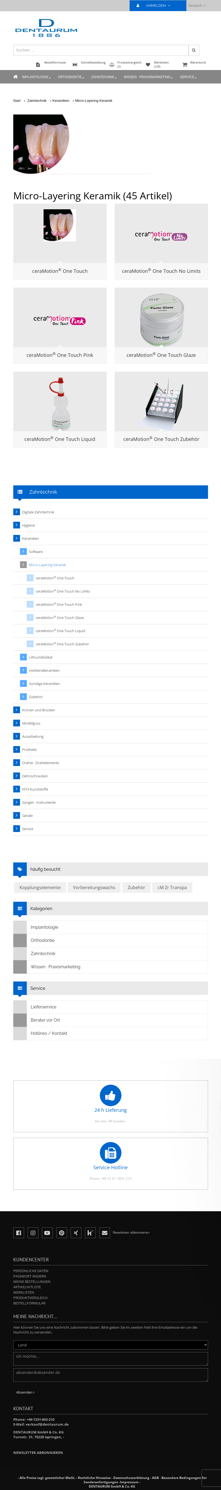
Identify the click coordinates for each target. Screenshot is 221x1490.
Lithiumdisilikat (40, 657)
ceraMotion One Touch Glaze (161, 355)
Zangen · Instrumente (39, 802)
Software (36, 551)
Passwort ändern (29, 1276)
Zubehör (36, 696)
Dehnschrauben (35, 776)
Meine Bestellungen (32, 1281)
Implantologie (36, 77)
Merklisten (23, 1292)
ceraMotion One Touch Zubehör (161, 439)
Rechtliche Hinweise (94, 1477)
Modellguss (31, 723)
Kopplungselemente (40, 887)
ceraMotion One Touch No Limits (161, 271)
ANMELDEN (156, 6)
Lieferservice (35, 1007)
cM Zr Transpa (172, 887)
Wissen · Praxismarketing (148, 77)
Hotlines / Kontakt (40, 1033)
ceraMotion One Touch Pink (60, 355)
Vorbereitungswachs (94, 887)
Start (17, 101)
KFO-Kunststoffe (35, 789)
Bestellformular (29, 1303)
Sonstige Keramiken (44, 683)
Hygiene (28, 525)
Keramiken (60, 101)
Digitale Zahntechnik (38, 512)
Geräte (27, 815)
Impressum (129, 1482)
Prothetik (29, 749)
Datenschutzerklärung (131, 1477)
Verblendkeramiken (44, 670)
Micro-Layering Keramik (93, 101)
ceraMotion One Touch (60, 271)
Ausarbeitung (33, 736)
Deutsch (197, 6)
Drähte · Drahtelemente (40, 762)
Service (188, 77)
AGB (155, 1477)
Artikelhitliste (27, 1286)
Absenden (25, 1392)
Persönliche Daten (30, 1270)
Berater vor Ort (37, 1020)
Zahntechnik (104, 77)
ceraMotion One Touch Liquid (59, 439)
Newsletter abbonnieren (38, 1452)
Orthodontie (71, 77)
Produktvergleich (30, 1297)
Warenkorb (194, 65)
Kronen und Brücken (38, 710)
